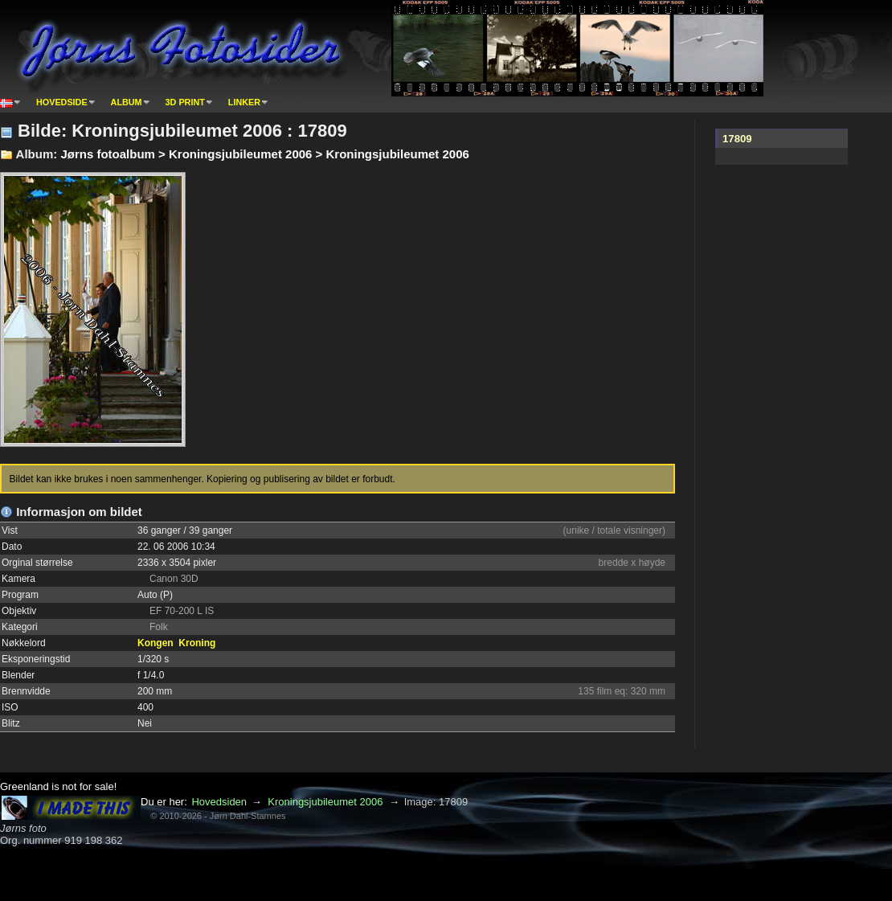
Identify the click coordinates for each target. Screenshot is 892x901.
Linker (244, 102)
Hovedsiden (219, 802)
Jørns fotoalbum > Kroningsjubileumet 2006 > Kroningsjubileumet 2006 (264, 154)
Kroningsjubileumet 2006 (325, 802)
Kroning (196, 643)
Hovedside (62, 102)
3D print (185, 102)
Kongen (155, 643)
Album (126, 102)
